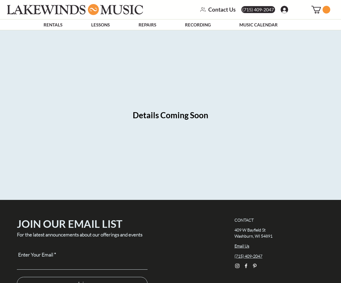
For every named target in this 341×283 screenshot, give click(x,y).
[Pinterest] (255, 266)
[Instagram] (237, 266)
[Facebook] (246, 266)
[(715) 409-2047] (258, 9)
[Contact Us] (215, 9)
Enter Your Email (35, 254)
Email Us (241, 245)
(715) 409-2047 (248, 256)
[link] (320, 10)
